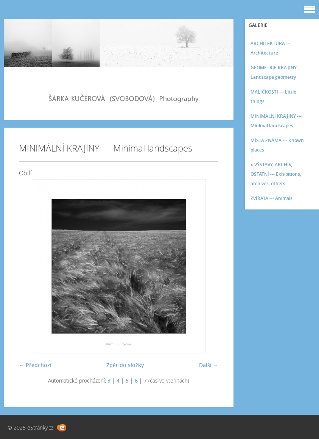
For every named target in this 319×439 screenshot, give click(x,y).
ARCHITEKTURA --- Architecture (271, 48)
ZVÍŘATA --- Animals (272, 198)
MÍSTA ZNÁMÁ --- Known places (277, 145)
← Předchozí (35, 365)
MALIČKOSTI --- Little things (273, 97)
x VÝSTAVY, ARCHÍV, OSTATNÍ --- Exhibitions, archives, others (276, 174)
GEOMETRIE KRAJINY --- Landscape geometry (276, 72)
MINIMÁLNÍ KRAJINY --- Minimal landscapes (276, 121)
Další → (208, 365)
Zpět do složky (125, 365)
